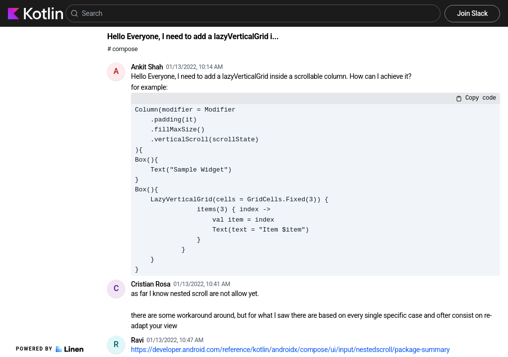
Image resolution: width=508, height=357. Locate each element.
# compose (122, 49)
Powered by (49, 349)
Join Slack (472, 13)
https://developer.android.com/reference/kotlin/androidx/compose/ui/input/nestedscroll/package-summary (290, 350)
